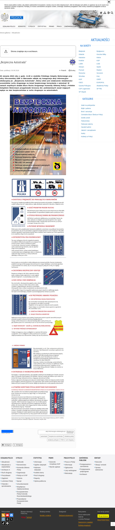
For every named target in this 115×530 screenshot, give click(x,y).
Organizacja (21, 472)
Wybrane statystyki (37, 469)
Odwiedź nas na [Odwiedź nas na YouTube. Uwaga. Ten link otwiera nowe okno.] (7, 515)
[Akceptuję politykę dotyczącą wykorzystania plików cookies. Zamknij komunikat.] (109, 2)
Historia (19, 478)
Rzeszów (82, 73)
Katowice (82, 57)
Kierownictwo (21, 465)
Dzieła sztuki (85, 118)
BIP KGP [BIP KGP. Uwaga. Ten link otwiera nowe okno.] (29, 517)
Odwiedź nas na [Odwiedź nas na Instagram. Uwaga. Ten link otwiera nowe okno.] (3, 519)
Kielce (99, 57)
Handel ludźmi (86, 127)
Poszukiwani (6, 475)
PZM (62, 440)
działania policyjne (53, 440)
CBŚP (99, 79)
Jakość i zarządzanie (88, 130)
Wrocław (82, 76)
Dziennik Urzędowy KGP (55, 463)
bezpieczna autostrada (56, 436)
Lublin (81, 64)
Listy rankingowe (70, 470)
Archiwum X (6, 470)
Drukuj (72, 70)
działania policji (69, 436)
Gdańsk (81, 54)
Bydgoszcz (100, 51)
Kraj (98, 76)
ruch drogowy (70, 440)
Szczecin (100, 73)
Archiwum (83, 474)
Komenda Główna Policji (23, 469)
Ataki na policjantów (88, 105)
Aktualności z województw (6, 466)
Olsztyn (81, 67)
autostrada (44, 436)
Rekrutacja (68, 473)
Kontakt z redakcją (45, 515)
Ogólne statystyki (40, 465)
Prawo (51, 458)
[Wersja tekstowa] (108, 12)
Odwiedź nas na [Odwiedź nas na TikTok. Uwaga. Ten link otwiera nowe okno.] (3, 523)
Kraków (81, 60)
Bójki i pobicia (86, 108)
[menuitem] (9, 26)
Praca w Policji (69, 458)
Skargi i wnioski (100, 465)
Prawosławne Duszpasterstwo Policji (22, 501)
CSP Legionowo (84, 89)
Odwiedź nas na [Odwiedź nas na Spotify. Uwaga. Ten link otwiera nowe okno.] (7, 523)
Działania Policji (7, 458)
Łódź (98, 64)
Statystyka (37, 458)
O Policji (19, 458)
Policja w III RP (22, 475)
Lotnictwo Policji (7, 481)
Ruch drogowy (7, 472)
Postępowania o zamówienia (85, 465)
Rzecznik (98, 462)
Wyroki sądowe (55, 467)
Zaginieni (5, 478)
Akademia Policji (102, 86)
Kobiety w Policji (86, 136)
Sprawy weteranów (99, 469)
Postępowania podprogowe (85, 470)
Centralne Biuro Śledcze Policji (92, 114)
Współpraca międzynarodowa (23, 488)
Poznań (81, 70)
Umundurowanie (22, 484)
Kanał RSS (3, 515)
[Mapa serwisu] (104, 12)
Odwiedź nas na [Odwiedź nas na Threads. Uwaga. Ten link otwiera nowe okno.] (7, 519)
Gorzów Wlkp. (101, 54)
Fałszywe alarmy (87, 124)
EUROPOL (100, 82)
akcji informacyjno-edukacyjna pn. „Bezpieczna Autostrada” (60, 432)
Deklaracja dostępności (66, 515)
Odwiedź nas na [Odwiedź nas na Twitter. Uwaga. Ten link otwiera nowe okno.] (11, 519)
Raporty (37, 478)
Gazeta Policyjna (85, 86)
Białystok (82, 51)
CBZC (81, 82)
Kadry (83, 133)
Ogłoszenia (69, 467)
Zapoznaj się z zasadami (85, 522)
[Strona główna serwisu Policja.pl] (101, 12)
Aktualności (16, 33)
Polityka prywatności (84, 525)
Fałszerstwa (85, 121)
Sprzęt (19, 481)
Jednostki (20, 462)
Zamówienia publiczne (83, 459)
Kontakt (97, 458)
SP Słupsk (82, 92)
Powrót (62, 70)
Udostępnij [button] (6, 445)
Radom (99, 70)
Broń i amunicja (86, 111)
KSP (98, 60)
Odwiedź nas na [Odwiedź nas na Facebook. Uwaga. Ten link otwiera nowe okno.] (11, 515)
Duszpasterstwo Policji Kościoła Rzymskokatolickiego (24, 494)
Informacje (38, 462)
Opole (99, 67)
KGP (80, 79)
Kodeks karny (39, 472)
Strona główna (5, 33)
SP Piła (99, 89)
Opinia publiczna (40, 481)
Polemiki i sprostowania (6, 485)
